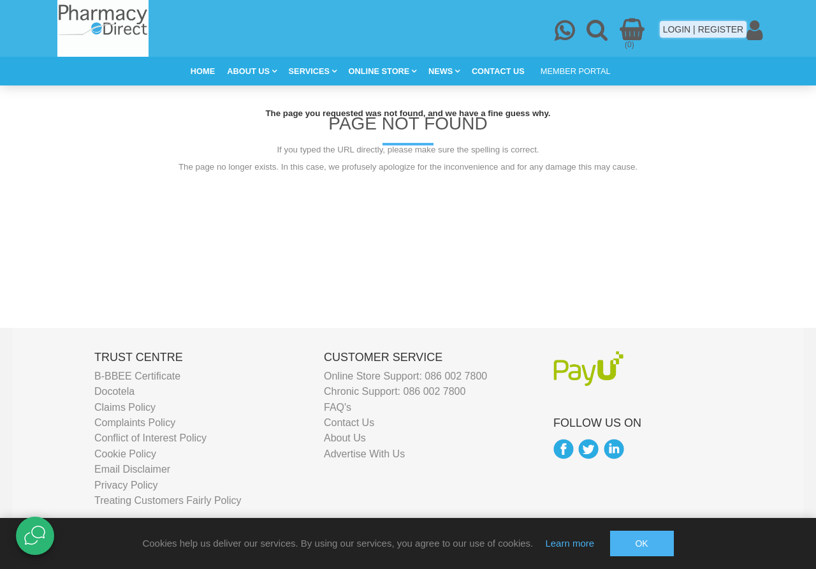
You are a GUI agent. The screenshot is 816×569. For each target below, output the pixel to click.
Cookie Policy (125, 453)
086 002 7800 (456, 376)
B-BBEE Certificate (137, 376)
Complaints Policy (134, 422)
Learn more (569, 543)
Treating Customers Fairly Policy (168, 500)
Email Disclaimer (132, 469)
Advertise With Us (364, 453)
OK (641, 543)
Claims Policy (125, 406)
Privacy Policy (126, 484)
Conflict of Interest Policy (150, 437)
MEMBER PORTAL (576, 71)
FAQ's (337, 406)
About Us (345, 437)
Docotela (114, 391)
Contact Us (349, 422)
